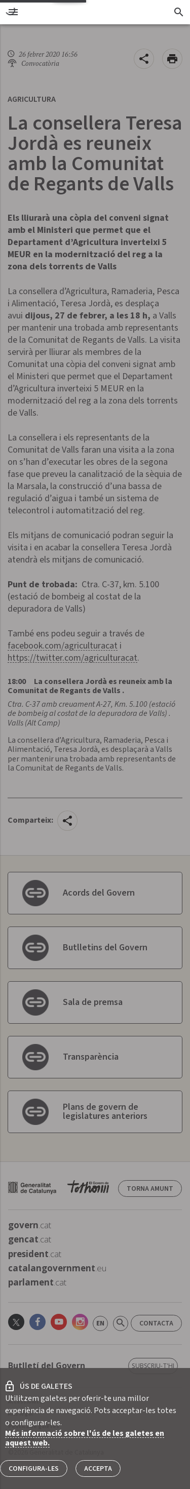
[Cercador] (178, 12)
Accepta (98, 1469)
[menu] (13, 12)
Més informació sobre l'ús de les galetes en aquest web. (84, 1438)
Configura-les (34, 1469)
